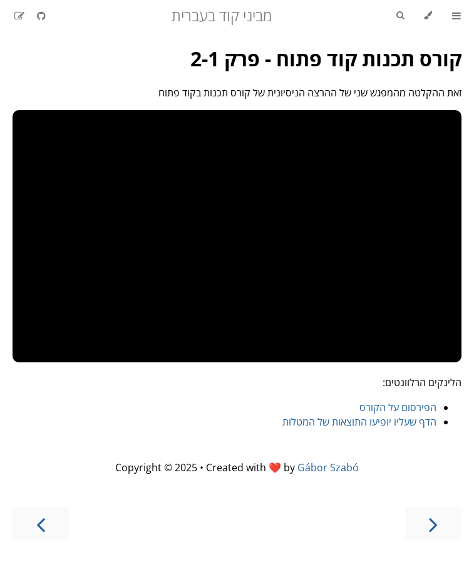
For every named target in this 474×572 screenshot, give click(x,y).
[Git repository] (40, 16)
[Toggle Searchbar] (400, 15)
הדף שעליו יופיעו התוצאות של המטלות (359, 422)
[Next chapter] (41, 523)
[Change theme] (428, 15)
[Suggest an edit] (19, 16)
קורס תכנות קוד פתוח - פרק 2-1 (325, 58)
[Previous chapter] (433, 523)
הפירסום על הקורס (397, 407)
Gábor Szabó (328, 467)
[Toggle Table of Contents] (456, 15)
